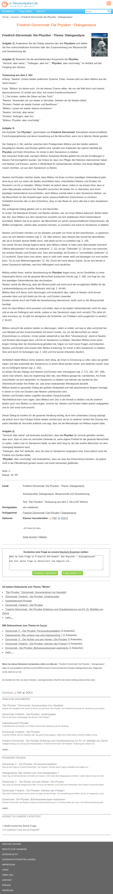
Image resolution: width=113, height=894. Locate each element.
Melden (43, 537)
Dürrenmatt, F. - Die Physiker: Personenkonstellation (32, 631)
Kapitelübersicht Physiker (18, 601)
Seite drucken (30, 537)
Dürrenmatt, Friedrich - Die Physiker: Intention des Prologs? (36, 643)
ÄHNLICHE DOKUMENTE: (16, 699)
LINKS (5, 870)
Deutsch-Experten (70, 552)
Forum (43, 625)
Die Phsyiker (53, 513)
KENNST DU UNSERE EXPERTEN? (21, 816)
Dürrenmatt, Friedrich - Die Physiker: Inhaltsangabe (32, 596)
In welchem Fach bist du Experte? (22, 830)
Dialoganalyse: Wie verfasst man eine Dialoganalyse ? (33, 635)
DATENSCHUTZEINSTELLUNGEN (18, 859)
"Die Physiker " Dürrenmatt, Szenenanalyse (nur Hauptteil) (35, 592)
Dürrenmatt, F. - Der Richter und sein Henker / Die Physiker (36, 639)
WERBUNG (7, 890)
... (6, 749)
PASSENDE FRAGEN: (14, 758)
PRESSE (6, 885)
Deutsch (15, 17)
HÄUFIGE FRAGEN (11, 844)
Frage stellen (25, 11)
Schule (5, 17)
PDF (53, 518)
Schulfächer (8, 11)
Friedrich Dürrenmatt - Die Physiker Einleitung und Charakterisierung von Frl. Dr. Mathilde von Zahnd (54, 741)
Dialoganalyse (69, 513)
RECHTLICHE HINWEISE (14, 849)
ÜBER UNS (7, 875)
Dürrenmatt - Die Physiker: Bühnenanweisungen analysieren (37, 648)
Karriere (41, 11)
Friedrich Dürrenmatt (33, 513)
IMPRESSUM (8, 864)
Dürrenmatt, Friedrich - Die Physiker (24, 605)
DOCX (63, 518)
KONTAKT (7, 880)
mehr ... (9, 617)
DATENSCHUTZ (10, 854)
